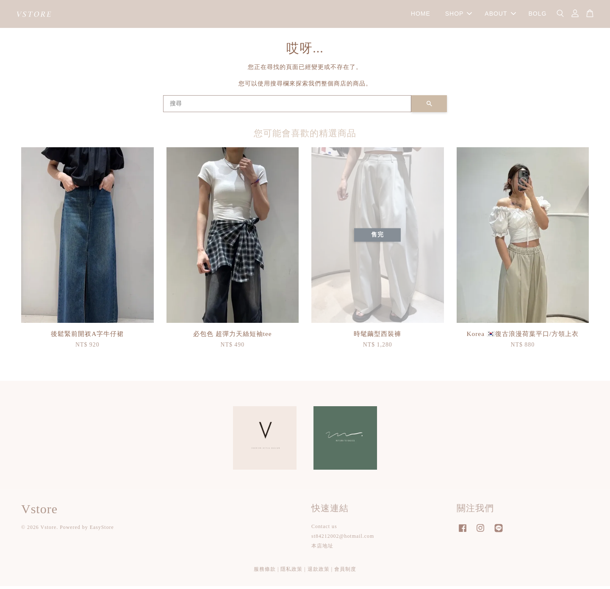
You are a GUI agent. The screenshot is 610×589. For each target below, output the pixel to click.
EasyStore (102, 531)
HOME (420, 15)
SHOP (458, 15)
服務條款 (265, 572)
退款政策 (319, 572)
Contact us (324, 529)
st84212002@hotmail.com (342, 539)
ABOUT (500, 15)
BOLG (537, 15)
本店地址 (322, 549)
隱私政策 (291, 572)
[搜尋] (287, 106)
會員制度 (345, 572)
